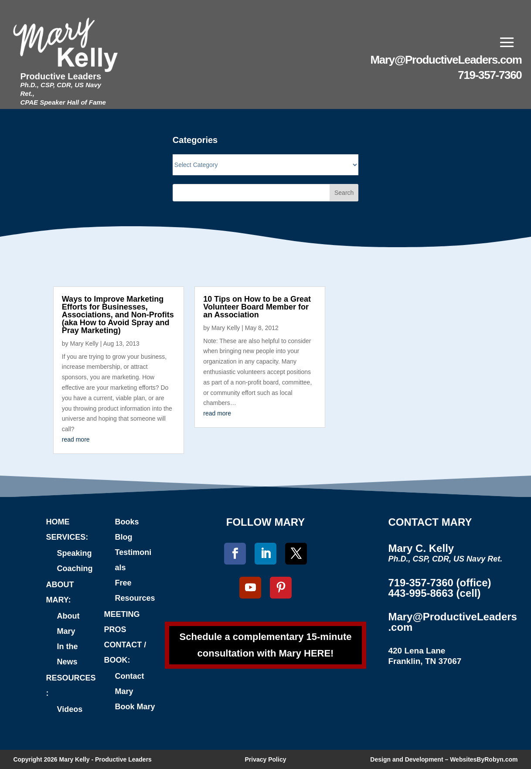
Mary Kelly (84, 343)
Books (127, 521)
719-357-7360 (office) (439, 583)
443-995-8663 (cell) (434, 593)
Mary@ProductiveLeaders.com (446, 59)
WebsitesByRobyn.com (483, 759)
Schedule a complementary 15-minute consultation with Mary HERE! (266, 644)
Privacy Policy (265, 759)
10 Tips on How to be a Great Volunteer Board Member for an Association (257, 307)
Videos (69, 709)
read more (76, 439)
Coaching (74, 568)
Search (344, 192)
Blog (124, 537)
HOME (57, 521)
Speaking (74, 553)
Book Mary (135, 706)
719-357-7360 (489, 75)
